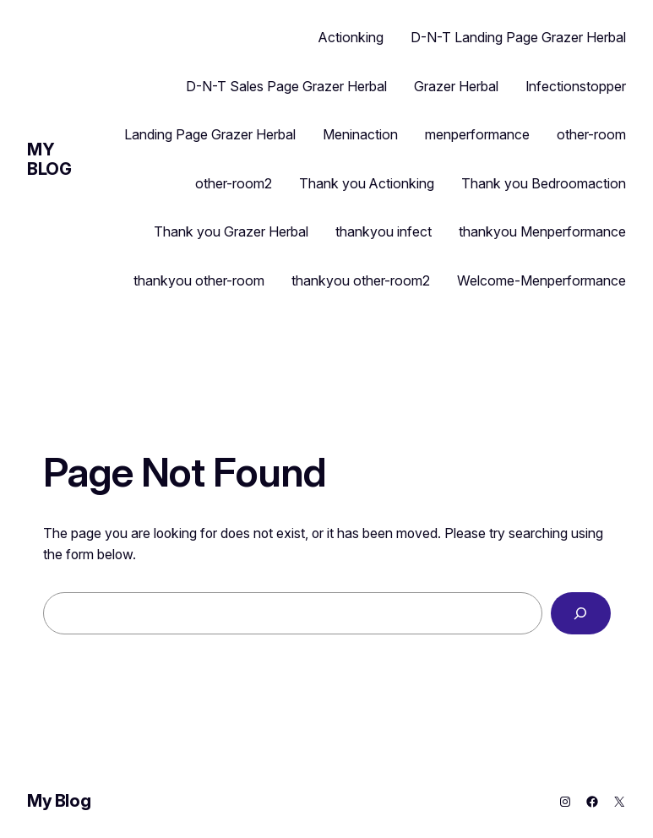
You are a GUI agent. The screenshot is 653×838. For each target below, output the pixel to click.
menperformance (477, 134)
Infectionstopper (575, 86)
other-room (591, 134)
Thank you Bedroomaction (543, 183)
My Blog (49, 159)
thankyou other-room (198, 280)
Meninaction (360, 134)
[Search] (580, 613)
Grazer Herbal (456, 86)
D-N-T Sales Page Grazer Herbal (286, 86)
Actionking (351, 37)
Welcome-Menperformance (541, 280)
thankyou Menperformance (542, 231)
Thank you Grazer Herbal (231, 231)
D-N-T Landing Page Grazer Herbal (518, 37)
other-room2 (233, 183)
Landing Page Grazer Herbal (210, 134)
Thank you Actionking (366, 183)
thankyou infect (383, 231)
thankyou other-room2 (360, 280)
